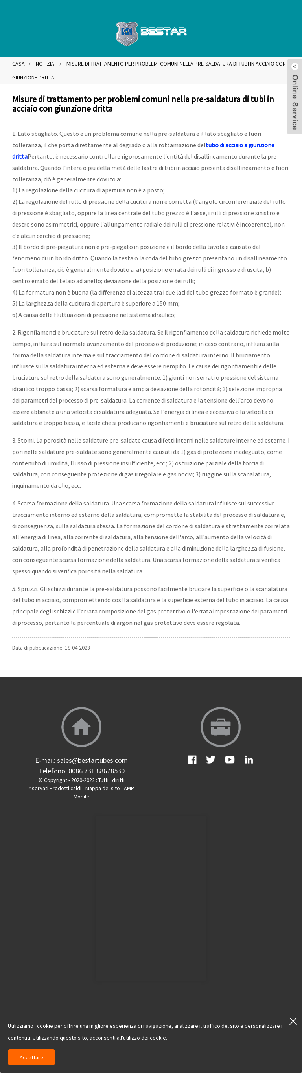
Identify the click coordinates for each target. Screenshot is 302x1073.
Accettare (31, 1057)
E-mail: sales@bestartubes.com (81, 760)
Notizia (45, 63)
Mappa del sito (102, 788)
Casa (18, 63)
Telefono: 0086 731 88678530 (82, 770)
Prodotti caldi (65, 788)
